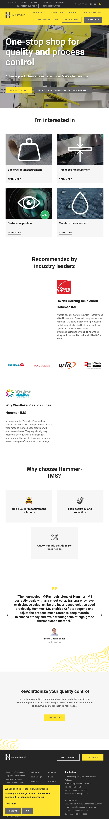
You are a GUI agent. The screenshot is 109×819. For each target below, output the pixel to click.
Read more (14, 179)
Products (74, 13)
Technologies (57, 13)
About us (13, 3)
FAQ (57, 20)
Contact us (93, 20)
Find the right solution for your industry (63, 90)
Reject (13, 811)
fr (83, 4)
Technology (36, 777)
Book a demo (71, 20)
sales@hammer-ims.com (85, 807)
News (23, 3)
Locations (47, 3)
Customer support (27, 6)
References (44, 20)
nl (86, 4)
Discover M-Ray (19, 90)
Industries (39, 13)
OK (27, 811)
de (79, 4)
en (76, 4)
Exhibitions (62, 3)
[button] (8, 615)
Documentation (92, 13)
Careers (34, 3)
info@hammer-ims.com (80, 783)
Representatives (51, 6)
